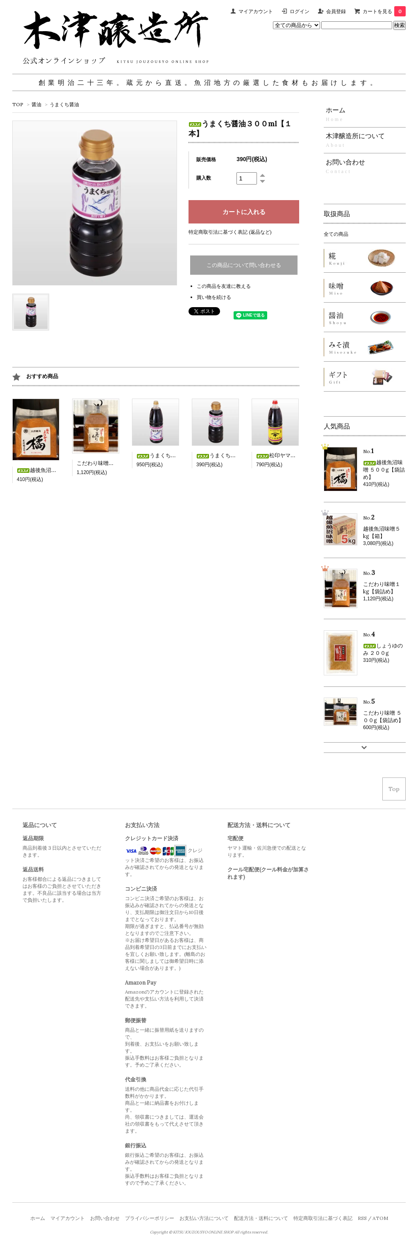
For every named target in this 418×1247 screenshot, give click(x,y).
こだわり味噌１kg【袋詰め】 (112, 463)
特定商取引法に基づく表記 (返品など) (230, 232)
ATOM (380, 1218)
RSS (362, 1218)
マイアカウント (256, 11)
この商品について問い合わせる (244, 265)
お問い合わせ (105, 1218)
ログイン (299, 11)
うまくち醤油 (64, 104)
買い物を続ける (214, 297)
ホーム (37, 1218)
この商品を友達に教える (224, 286)
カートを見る (384, 11)
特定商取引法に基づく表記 (322, 1218)
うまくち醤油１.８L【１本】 (177, 455)
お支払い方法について (204, 1218)
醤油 (36, 104)
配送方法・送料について (261, 1218)
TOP (17, 104)
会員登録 (336, 11)
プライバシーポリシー (149, 1218)
